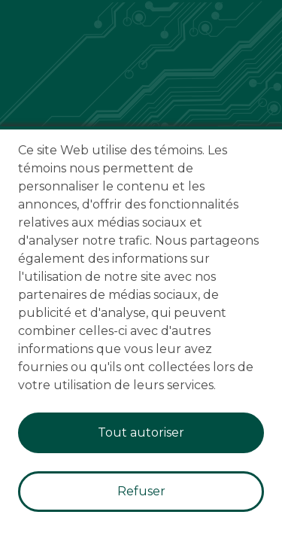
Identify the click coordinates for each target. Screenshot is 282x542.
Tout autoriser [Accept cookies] (141, 432)
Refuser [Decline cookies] (141, 491)
